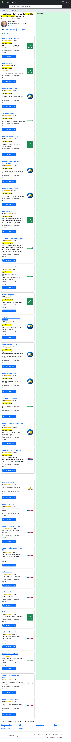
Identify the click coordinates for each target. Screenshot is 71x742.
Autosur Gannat (8, 504)
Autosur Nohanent (9, 632)
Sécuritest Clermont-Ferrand (12, 238)
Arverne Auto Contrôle (10, 267)
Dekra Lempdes (8, 295)
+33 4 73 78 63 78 (9, 647)
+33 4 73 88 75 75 (9, 669)
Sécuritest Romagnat (10, 398)
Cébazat (38, 727)
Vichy (20, 725)
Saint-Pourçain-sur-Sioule (26, 727)
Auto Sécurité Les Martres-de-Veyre (13, 424)
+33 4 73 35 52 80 (9, 338)
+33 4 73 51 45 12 (9, 692)
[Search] (35, 6)
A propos (11, 25)
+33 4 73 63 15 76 (9, 129)
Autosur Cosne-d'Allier (10, 699)
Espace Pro (58, 734)
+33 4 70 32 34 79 (9, 585)
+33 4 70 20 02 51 (9, 470)
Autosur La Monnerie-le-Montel (11, 677)
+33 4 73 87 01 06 (9, 231)
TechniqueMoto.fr (9, 2)
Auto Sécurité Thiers (9, 373)
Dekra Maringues (8, 612)
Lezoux (21, 728)
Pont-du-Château (6, 728)
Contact (59, 737)
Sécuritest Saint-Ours (10, 654)
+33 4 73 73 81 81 (9, 625)
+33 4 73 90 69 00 (9, 288)
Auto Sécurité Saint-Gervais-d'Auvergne (12, 162)
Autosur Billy (7, 592)
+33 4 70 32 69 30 (9, 56)
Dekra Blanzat (7, 211)
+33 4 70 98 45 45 (9, 106)
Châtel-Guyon (40, 725)
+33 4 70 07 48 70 (9, 714)
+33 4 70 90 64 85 (9, 497)
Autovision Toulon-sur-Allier (12, 450)
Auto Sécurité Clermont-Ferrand (11, 319)
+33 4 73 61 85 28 (9, 311)
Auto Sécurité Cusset (10, 88)
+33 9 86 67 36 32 (9, 541)
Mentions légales (51, 737)
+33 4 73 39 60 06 (9, 443)
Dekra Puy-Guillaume (10, 136)
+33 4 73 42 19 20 (9, 260)
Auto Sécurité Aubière (10, 345)
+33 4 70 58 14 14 (9, 605)
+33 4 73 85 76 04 (9, 181)
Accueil (3, 10)
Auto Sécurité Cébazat (10, 188)
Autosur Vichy (7, 572)
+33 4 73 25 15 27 (9, 204)
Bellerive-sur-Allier (6, 725)
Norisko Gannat (8, 482)
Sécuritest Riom (8, 113)
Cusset (3, 727)
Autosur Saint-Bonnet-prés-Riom (12, 549)
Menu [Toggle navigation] (65, 2)
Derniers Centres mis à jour (46, 734)
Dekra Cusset (7, 63)
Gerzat (56, 727)
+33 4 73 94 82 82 (9, 154)
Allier (8, 10)
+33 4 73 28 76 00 (9, 366)
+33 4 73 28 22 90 (9, 416)
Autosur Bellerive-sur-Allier (12, 526)
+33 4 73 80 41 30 (9, 391)
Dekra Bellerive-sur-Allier (11, 38)
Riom (55, 725)
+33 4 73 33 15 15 (9, 565)
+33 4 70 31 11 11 (9, 81)
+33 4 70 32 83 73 (9, 519)
